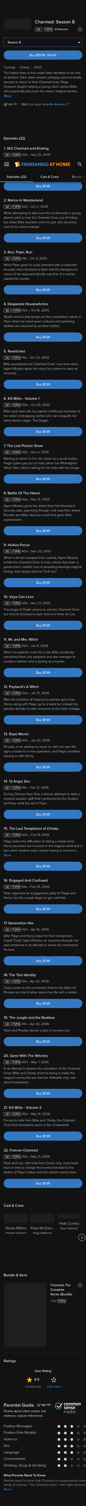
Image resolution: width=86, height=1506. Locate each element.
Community (33, 1229)
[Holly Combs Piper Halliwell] (69, 1080)
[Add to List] (80, 1128)
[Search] (80, 6)
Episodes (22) (16, 19)
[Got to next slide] (82, 1080)
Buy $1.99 (43, 29)
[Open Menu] (6, 7)
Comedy (10, 1366)
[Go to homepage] (42, 6)
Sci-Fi (36, 1366)
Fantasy (37, 1372)
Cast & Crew (49, 19)
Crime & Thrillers (16, 1372)
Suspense (51, 1366)
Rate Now (54, 1229)
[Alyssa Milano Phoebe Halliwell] (16, 1080)
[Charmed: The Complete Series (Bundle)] (66, 1132)
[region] (43, 1462)
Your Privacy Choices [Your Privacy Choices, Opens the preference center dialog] (43, 1487)
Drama (24, 1366)
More (7, 698)
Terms (13, 1436)
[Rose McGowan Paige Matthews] (42, 1080)
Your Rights (72, 1445)
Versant (38, 1431)
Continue (43, 1498)
